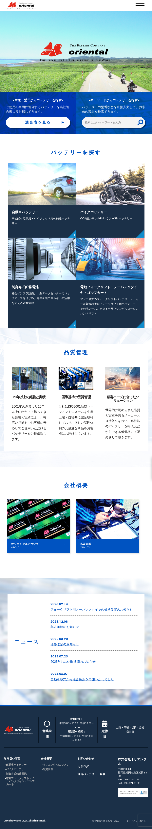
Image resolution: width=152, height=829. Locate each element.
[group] (38, 526)
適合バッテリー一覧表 (91, 774)
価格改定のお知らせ (64, 644)
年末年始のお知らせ (64, 627)
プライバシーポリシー (137, 821)
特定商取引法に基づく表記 (105, 821)
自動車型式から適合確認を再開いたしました (82, 679)
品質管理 (48, 769)
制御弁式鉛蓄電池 (16, 773)
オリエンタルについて (55, 764)
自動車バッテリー (16, 764)
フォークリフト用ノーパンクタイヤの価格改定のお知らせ (91, 609)
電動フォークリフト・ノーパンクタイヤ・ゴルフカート (20, 781)
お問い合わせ (86, 758)
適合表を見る (38, 122)
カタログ (83, 766)
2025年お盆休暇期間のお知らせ (73, 661)
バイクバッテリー (16, 769)
